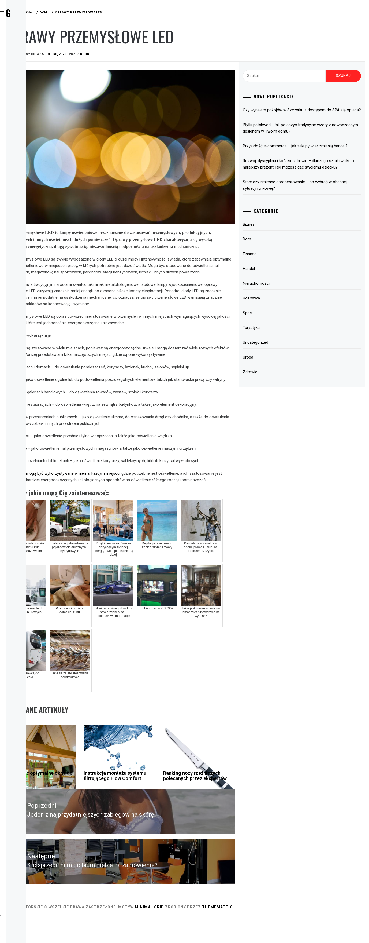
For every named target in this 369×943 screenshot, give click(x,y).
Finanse (27, 75)
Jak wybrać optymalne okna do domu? (109, 805)
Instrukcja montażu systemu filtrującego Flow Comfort (169, 808)
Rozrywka (30, 99)
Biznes (26, 51)
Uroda (26, 134)
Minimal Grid (229, 932)
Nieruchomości (284, 302)
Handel (27, 87)
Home (25, 39)
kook (165, 54)
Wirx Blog (42, 13)
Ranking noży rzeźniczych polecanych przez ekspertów (235, 808)
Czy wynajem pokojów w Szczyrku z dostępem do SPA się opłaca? (315, 113)
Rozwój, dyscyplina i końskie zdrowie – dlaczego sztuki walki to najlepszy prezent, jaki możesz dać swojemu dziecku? (314, 180)
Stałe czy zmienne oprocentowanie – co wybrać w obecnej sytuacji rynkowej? (315, 204)
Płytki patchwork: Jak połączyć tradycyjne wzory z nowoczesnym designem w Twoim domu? (315, 134)
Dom (24, 63)
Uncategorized (283, 361)
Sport (26, 110)
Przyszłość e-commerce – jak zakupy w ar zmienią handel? (316, 155)
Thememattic (297, 932)
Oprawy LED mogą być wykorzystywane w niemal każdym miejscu (142, 496)
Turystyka (31, 122)
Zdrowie (28, 146)
